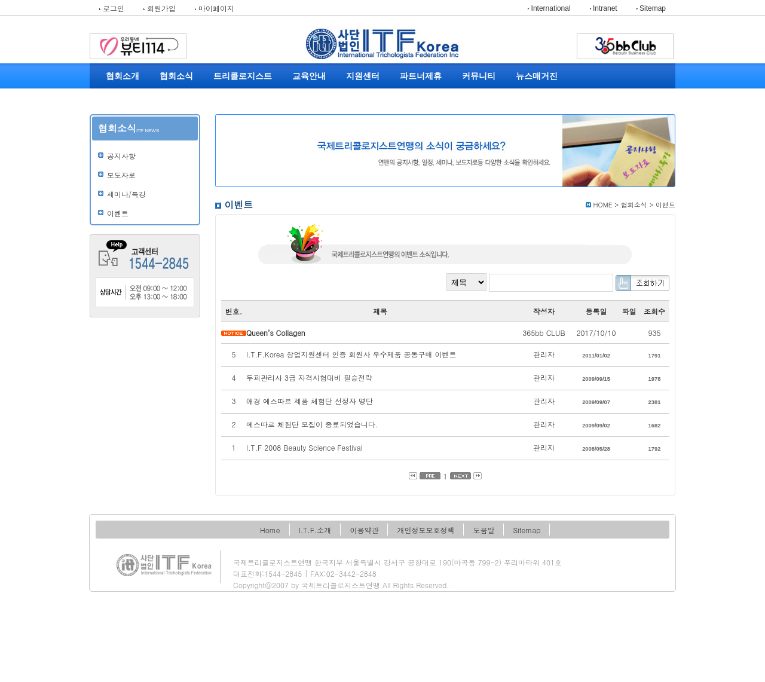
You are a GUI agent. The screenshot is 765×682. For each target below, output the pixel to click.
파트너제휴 (421, 76)
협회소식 (176, 76)
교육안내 (309, 76)
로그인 (111, 8)
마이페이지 (214, 8)
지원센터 (363, 76)
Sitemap (651, 8)
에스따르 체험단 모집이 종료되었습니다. (312, 424)
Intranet (603, 8)
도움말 (483, 530)
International (549, 8)
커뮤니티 (478, 76)
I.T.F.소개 (315, 530)
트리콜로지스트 (242, 76)
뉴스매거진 (537, 76)
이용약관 (364, 530)
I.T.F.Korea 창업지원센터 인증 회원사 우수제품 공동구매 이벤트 (351, 354)
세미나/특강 (126, 194)
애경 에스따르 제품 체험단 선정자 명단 (309, 401)
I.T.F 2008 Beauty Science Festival (304, 447)
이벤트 (117, 213)
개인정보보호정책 (425, 530)
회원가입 (159, 8)
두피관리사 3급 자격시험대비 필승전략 (309, 377)
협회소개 (122, 76)
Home (270, 530)
